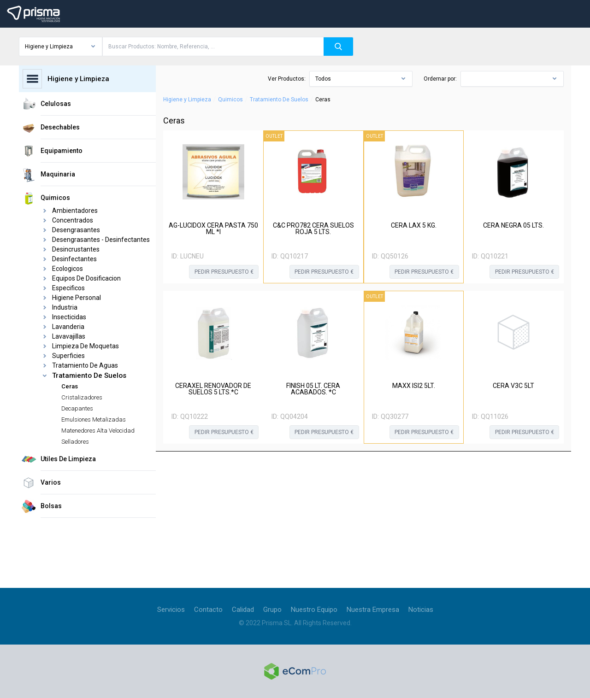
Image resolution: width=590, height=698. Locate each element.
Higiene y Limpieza (187, 99)
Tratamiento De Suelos (279, 99)
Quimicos (230, 99)
